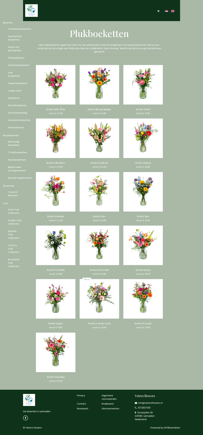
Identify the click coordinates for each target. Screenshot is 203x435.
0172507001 (143, 407)
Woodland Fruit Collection (13, 263)
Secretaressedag (16, 112)
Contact (81, 403)
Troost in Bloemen (13, 193)
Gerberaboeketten (16, 65)
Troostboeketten (16, 152)
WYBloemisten (172, 427)
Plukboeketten (16, 57)
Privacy (81, 395)
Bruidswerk (108, 403)
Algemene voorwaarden (109, 397)
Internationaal (16, 127)
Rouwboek (8, 185)
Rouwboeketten (16, 159)
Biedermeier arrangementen (16, 169)
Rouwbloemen (11, 135)
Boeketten (14, 98)
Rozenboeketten (16, 105)
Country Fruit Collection (13, 249)
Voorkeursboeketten (16, 29)
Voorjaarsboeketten (16, 120)
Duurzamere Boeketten (15, 38)
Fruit (5, 203)
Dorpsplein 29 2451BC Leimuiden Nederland (144, 416)
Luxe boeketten (14, 74)
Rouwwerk (82, 408)
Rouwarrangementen (16, 178)
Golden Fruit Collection (15, 222)
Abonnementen (110, 408)
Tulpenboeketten (16, 83)
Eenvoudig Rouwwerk (13, 143)
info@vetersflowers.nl (149, 403)
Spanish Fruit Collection (13, 235)
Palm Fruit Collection (13, 211)
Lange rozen (15, 90)
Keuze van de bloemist (14, 48)
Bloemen (8, 22)
